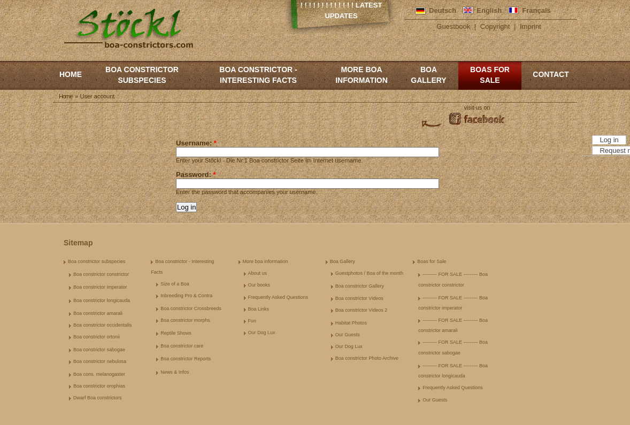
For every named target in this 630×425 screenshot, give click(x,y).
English (489, 10)
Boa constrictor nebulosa (99, 361)
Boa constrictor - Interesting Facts (258, 74)
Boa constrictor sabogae (99, 349)
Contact (550, 74)
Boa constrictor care (181, 346)
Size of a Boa (174, 284)
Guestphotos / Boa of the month (369, 273)
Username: (196, 143)
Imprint (530, 26)
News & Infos (174, 372)
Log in (609, 140)
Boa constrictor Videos (359, 298)
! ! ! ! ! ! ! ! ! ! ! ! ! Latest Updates (341, 10)
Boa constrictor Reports (185, 358)
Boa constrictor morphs (185, 320)
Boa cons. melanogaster (99, 374)
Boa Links (259, 309)
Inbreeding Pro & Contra (186, 295)
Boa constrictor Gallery (359, 286)
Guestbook (453, 26)
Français (536, 10)
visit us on (477, 107)
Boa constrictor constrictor (101, 274)
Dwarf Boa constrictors (97, 397)
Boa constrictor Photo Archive (366, 358)
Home (70, 74)
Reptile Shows (175, 333)
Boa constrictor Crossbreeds (190, 308)
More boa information (361, 74)
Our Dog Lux (261, 332)
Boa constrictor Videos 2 (361, 310)
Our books (259, 285)
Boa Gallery (428, 74)
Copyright (495, 26)
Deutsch (442, 10)
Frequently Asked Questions (278, 297)
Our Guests (347, 334)
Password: (196, 175)
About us (257, 273)
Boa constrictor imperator (100, 287)
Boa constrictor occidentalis (102, 325)
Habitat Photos (351, 323)
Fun (252, 320)
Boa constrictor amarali (97, 313)
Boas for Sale (490, 74)
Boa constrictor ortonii (96, 336)
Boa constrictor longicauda (101, 300)
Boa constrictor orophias (99, 386)
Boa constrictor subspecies (142, 74)
